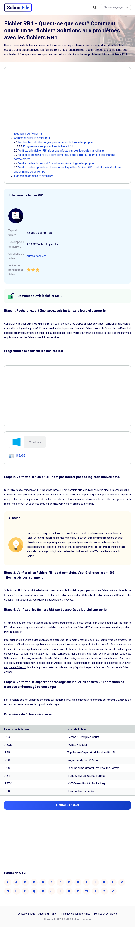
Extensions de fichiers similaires (33, 176)
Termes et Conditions (105, 914)
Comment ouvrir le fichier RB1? (33, 138)
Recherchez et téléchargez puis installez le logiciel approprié (55, 142)
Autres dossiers (36, 256)
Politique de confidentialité (75, 914)
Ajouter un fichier (47, 914)
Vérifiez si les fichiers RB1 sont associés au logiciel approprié (56, 163)
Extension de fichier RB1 (29, 134)
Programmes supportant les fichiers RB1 (48, 146)
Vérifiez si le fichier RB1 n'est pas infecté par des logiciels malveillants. (61, 151)
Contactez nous (26, 914)
